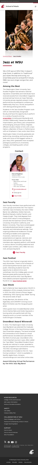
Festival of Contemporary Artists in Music (16, 421)
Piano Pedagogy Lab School (12, 419)
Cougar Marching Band (10, 424)
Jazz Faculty (20, 252)
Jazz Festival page (20, 281)
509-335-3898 (7, 446)
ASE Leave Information (10, 402)
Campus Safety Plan (10, 413)
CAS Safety (7, 410)
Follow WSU (28, 462)
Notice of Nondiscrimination (12, 404)
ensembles (7, 118)
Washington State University (10, 1)
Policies (14, 462)
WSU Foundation (9, 434)
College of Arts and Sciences (12, 399)
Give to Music (8, 430)
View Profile (17, 196)
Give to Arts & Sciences (11, 432)
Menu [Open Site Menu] (35, 6)
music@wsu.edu (15, 446)
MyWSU (20, 462)
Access (8, 462)
